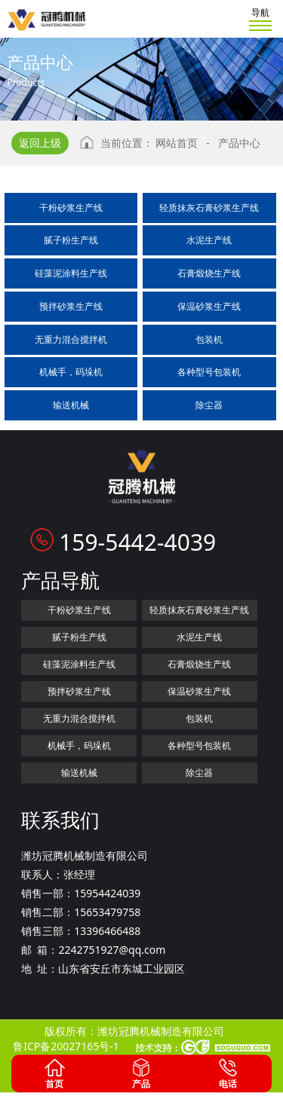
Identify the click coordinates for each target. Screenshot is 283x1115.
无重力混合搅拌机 (71, 339)
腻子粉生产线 (71, 240)
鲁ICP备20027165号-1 (66, 1046)
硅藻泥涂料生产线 (71, 273)
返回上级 (40, 143)
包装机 (209, 339)
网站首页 (176, 143)
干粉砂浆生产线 (71, 207)
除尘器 (209, 405)
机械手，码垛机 (71, 371)
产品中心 (239, 143)
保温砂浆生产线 (209, 306)
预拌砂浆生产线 (71, 306)
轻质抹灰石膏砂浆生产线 (209, 207)
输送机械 (71, 405)
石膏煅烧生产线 (209, 273)
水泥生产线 (209, 240)
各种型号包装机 (209, 371)
